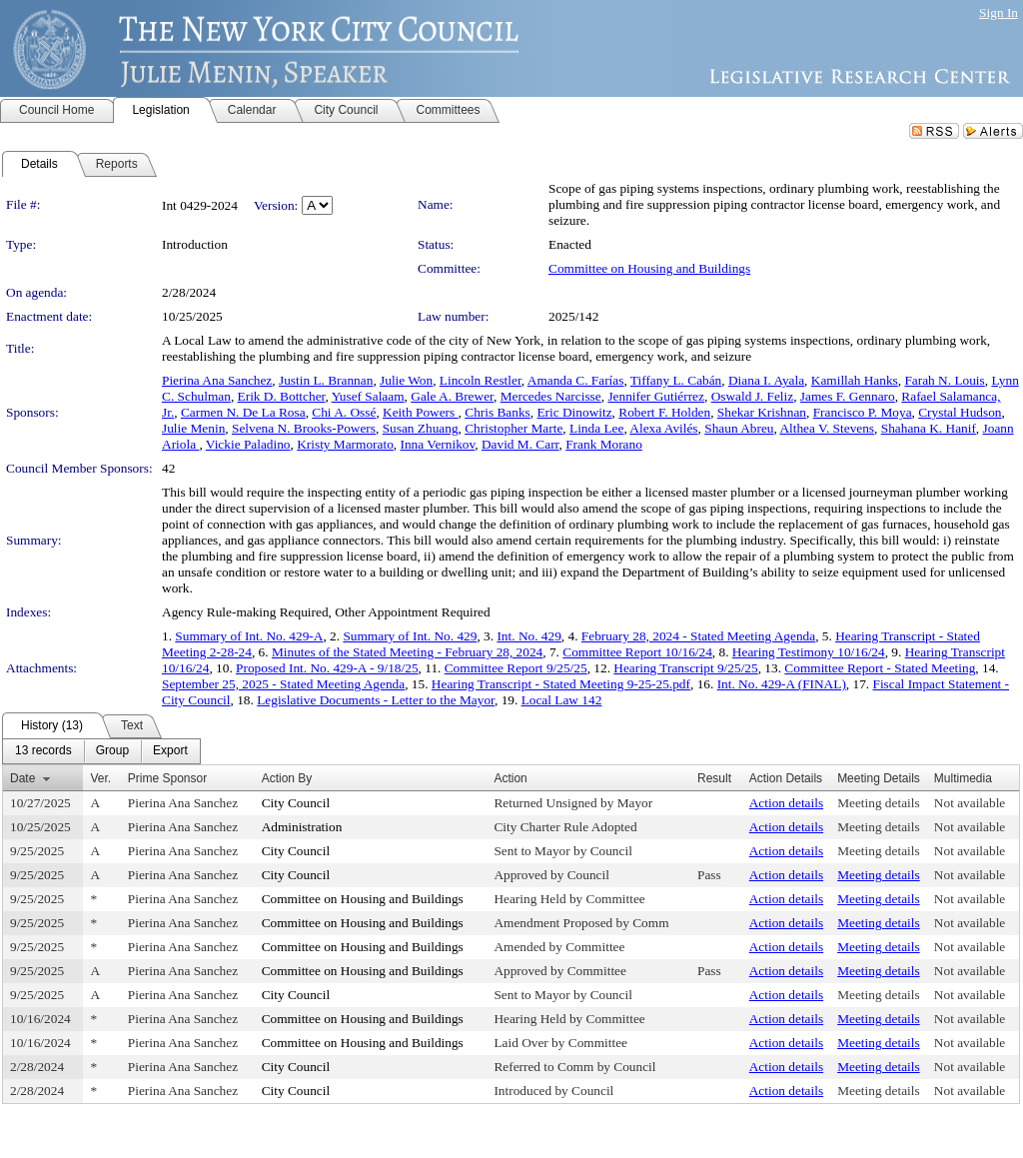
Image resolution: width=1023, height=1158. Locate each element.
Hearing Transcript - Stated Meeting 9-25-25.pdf (561, 683)
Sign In (998, 12)
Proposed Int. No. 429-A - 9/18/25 (327, 667)
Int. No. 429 (528, 635)
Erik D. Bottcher (282, 396)
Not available (969, 802)
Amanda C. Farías (575, 380)
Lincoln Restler (480, 380)
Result (714, 778)
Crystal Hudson (959, 412)
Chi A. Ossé (344, 412)
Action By (287, 778)
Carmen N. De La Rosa (243, 412)
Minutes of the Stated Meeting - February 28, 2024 (407, 651)
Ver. (100, 778)
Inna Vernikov (438, 444)
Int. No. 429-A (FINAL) (781, 683)
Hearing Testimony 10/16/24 (808, 651)
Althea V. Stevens (826, 428)
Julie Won (406, 380)
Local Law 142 (561, 699)
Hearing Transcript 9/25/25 (685, 667)
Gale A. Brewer (452, 396)
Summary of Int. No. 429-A (249, 635)
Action (510, 778)
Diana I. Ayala (766, 380)
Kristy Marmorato (345, 444)
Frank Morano (603, 444)
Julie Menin (193, 428)
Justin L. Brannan (326, 380)
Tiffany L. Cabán (675, 380)
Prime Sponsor (167, 778)
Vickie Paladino (248, 444)
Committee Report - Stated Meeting (879, 667)
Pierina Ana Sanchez (217, 380)
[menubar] (101, 751)
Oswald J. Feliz (752, 396)
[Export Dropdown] (170, 751)
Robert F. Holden (664, 412)
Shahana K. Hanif (928, 428)
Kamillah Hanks (854, 380)
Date (22, 778)
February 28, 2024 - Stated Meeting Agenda (698, 635)
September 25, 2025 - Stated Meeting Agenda (283, 683)
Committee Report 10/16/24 (637, 651)
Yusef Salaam (368, 396)
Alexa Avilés (663, 428)
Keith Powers (421, 412)
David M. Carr (520, 444)
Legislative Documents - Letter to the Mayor (376, 699)
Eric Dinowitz (573, 412)
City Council (296, 802)
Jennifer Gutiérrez (655, 396)
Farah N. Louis (944, 380)
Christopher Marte (513, 428)
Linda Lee (596, 428)
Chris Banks (497, 412)
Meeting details (878, 802)
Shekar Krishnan (761, 412)
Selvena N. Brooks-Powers (304, 428)
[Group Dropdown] (112, 751)
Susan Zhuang (421, 428)
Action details (786, 802)
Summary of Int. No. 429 (410, 635)
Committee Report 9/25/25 (516, 667)
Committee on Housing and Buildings (649, 268)
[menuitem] (43, 751)
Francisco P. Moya (862, 412)
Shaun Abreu (738, 428)
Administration (302, 826)
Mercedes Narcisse (551, 396)
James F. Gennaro (847, 396)
